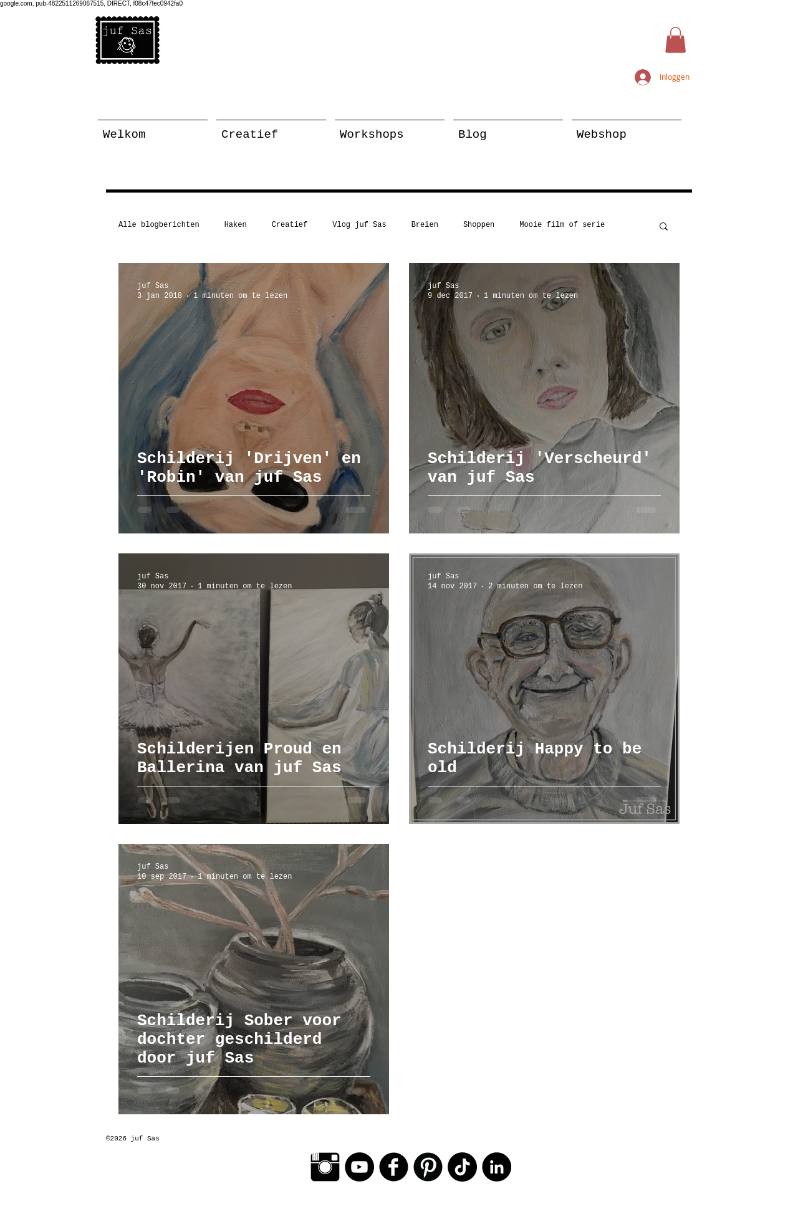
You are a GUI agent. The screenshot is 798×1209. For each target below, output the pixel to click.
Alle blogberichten (159, 225)
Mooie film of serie (562, 225)
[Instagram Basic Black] (325, 1167)
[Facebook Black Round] (393, 1167)
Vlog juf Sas (359, 225)
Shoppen (478, 225)
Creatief (290, 225)
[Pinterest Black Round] (428, 1167)
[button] (675, 40)
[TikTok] (462, 1167)
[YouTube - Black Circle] (359, 1167)
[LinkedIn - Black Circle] (496, 1167)
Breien (424, 225)
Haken (235, 225)
